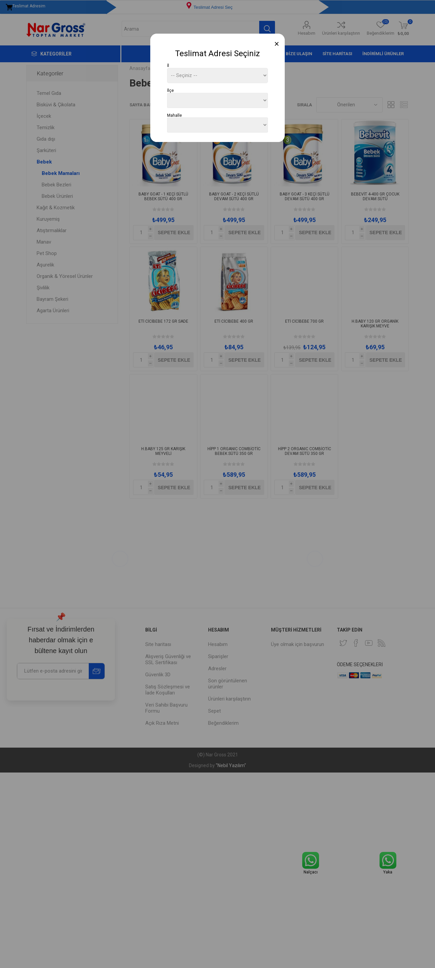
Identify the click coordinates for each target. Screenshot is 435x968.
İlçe (170, 90)
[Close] (277, 44)
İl (168, 65)
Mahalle (174, 115)
